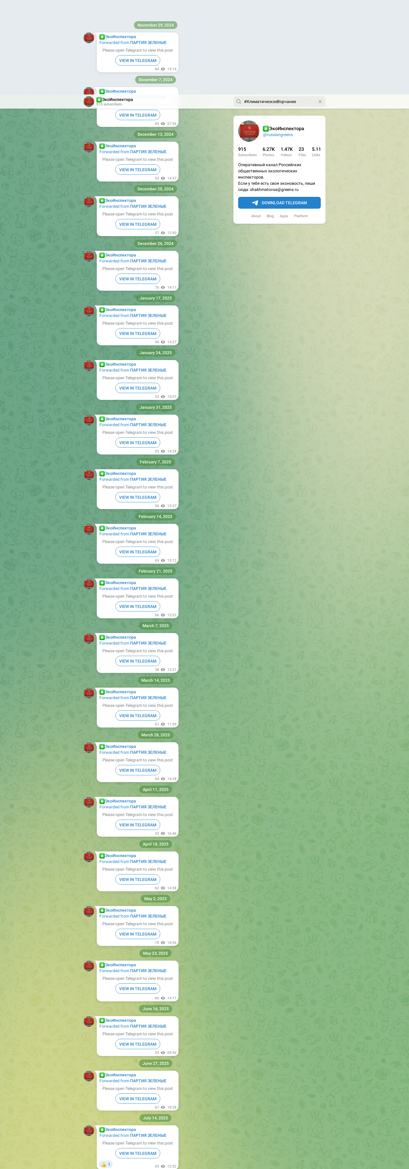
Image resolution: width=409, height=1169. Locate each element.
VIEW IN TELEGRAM (137, 75)
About (256, 122)
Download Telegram (279, 108)
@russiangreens (278, 40)
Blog (270, 122)
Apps (284, 122)
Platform (301, 122)
